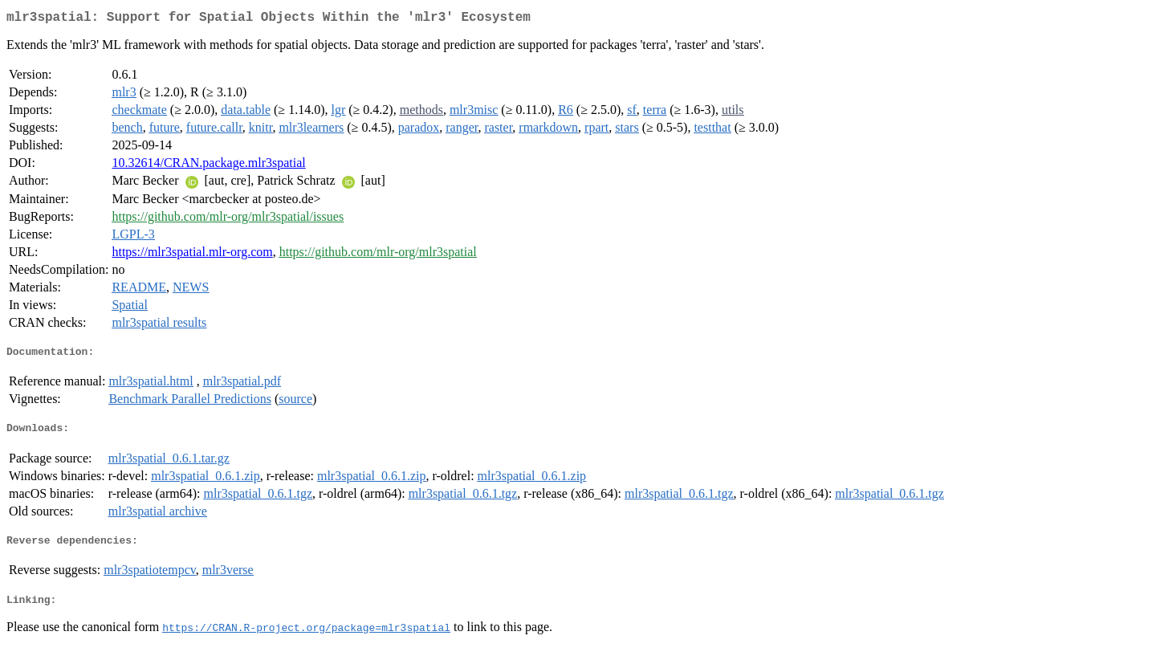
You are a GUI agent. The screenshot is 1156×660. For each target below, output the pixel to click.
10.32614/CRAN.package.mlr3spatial (208, 166)
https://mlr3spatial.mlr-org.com (192, 255)
